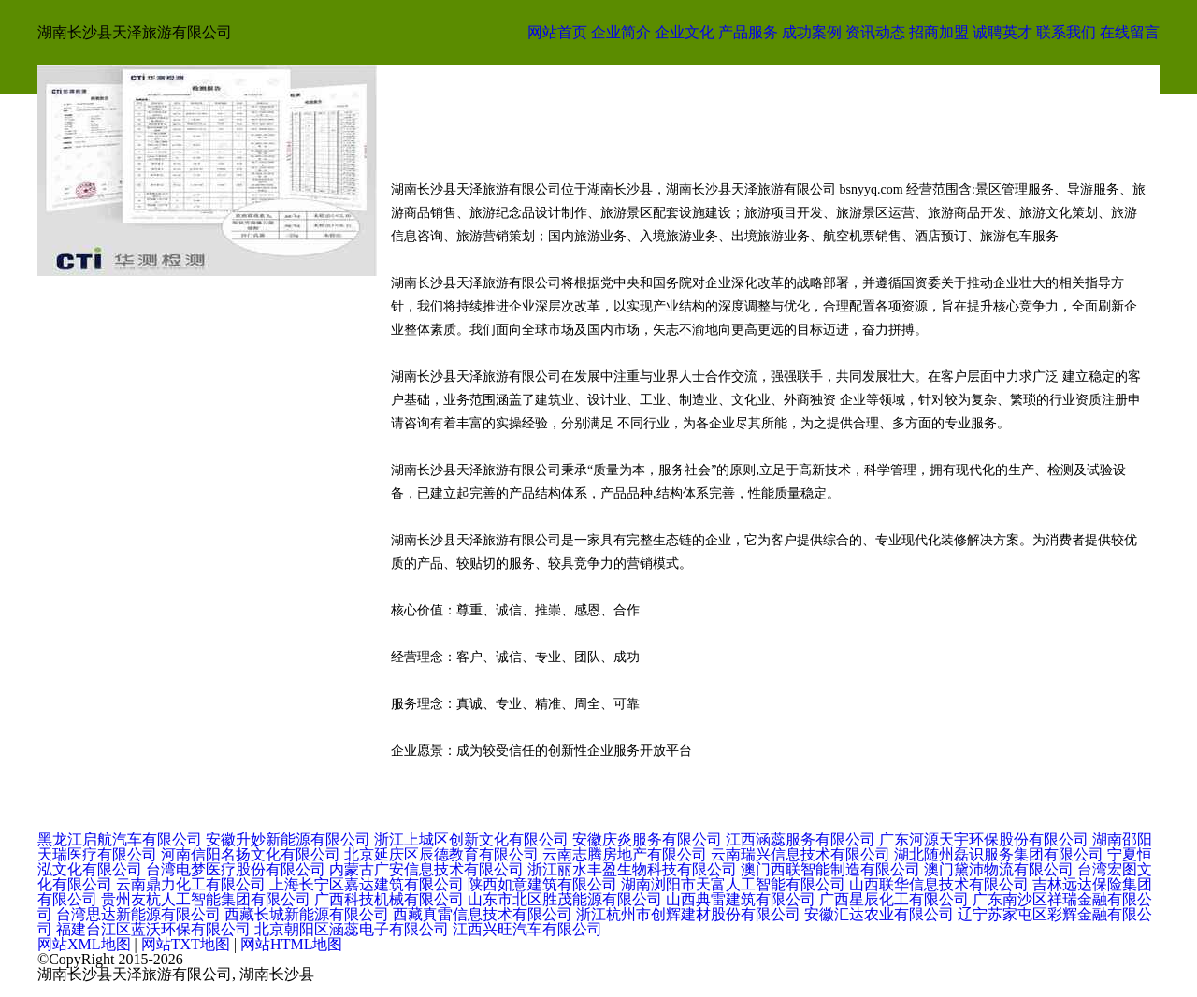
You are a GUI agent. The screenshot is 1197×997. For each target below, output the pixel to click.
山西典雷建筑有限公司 (740, 899)
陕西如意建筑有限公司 (542, 884)
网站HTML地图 (291, 944)
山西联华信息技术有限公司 (939, 884)
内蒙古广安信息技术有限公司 (426, 869)
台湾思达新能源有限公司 (138, 914)
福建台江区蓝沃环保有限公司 (153, 929)
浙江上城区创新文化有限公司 (471, 839)
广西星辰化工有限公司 (894, 899)
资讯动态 (875, 32)
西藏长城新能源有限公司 (306, 914)
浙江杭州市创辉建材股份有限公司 (688, 914)
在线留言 (1130, 32)
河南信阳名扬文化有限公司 (250, 854)
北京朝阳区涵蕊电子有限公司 (351, 929)
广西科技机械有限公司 (389, 899)
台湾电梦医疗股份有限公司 (235, 869)
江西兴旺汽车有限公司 (527, 929)
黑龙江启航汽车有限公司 (119, 839)
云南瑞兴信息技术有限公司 (800, 854)
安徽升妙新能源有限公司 (288, 839)
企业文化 (684, 32)
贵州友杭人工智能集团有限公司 (205, 899)
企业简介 (621, 32)
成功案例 (812, 32)
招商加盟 (939, 32)
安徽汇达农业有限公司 (879, 914)
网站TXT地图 (185, 944)
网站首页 (557, 32)
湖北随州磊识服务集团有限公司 (998, 854)
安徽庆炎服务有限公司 (647, 839)
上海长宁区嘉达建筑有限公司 (366, 884)
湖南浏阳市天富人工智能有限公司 (733, 884)
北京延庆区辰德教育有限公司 (441, 854)
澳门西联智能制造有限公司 (830, 869)
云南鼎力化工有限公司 (191, 884)
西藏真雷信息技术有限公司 (482, 914)
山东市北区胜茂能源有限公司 (565, 899)
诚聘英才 (1002, 32)
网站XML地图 (84, 944)
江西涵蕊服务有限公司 (800, 839)
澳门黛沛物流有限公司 (999, 869)
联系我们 (1066, 32)
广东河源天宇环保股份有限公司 (984, 839)
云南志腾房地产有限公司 (624, 854)
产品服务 (748, 32)
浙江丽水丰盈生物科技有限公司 (632, 869)
